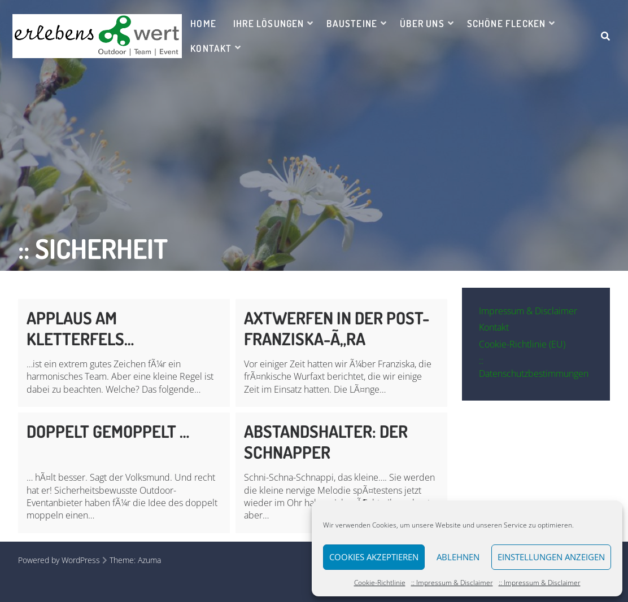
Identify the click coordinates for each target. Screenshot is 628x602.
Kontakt (211, 48)
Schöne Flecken (506, 23)
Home (203, 23)
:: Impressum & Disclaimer (452, 582)
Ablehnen (458, 557)
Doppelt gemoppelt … (108, 431)
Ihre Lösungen (268, 23)
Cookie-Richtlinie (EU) (522, 344)
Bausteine (351, 23)
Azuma (149, 560)
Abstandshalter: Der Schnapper (326, 441)
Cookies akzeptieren (373, 557)
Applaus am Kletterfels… (80, 328)
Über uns (422, 23)
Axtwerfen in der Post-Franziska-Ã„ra (336, 328)
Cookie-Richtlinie (379, 582)
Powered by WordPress (59, 560)
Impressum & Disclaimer (528, 311)
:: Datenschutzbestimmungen (533, 366)
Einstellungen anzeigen (551, 557)
